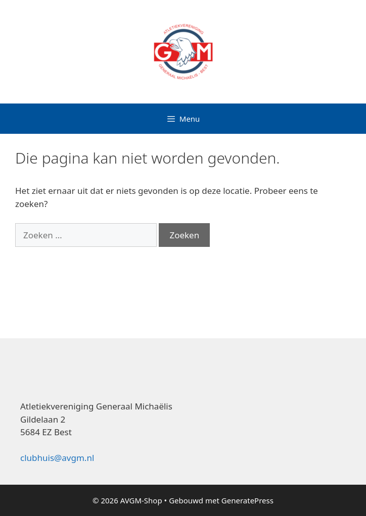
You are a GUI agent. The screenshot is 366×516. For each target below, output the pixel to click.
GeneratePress (247, 500)
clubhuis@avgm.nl (57, 457)
